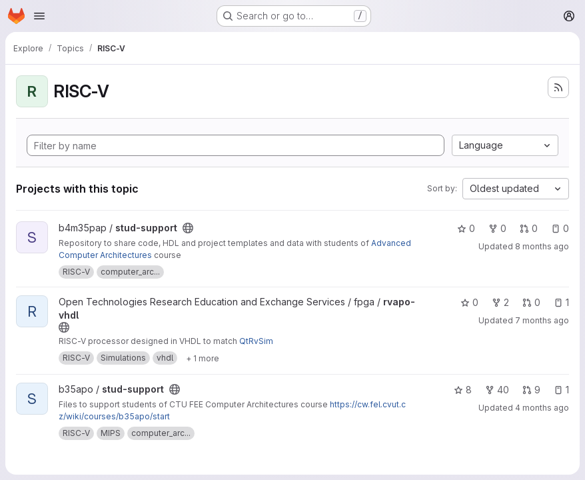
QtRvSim (256, 341)
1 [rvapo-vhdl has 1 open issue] (561, 302)
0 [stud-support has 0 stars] (466, 228)
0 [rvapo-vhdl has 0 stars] (469, 302)
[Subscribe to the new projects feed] (558, 87)
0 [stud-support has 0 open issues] (560, 228)
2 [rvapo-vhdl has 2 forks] (500, 302)
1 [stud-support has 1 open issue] (561, 389)
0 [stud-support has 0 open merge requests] (529, 228)
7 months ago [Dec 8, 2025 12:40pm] (542, 320)
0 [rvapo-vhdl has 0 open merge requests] (531, 302)
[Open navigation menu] (39, 16)
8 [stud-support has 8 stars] (463, 389)
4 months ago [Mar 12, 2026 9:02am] (542, 408)
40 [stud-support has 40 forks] (497, 389)
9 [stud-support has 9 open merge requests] (531, 389)
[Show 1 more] (202, 358)
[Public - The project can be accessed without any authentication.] (188, 228)
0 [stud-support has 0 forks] (497, 228)
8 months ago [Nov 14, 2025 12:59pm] (542, 246)
